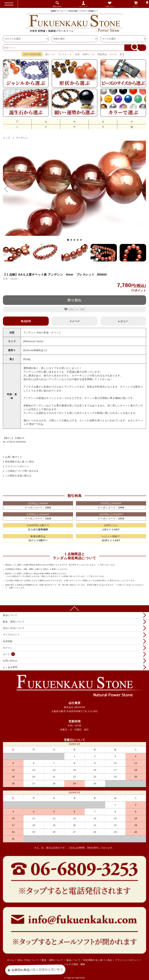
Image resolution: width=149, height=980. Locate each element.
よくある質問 (10, 667)
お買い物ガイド (13, 457)
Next (141, 189)
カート (141, 4)
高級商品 (102, 54)
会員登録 (7, 641)
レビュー (123, 321)
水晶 (77, 54)
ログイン (7, 647)
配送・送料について (13, 621)
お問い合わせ (10, 660)
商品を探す (57, 6)
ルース (113, 54)
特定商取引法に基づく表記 (19, 461)
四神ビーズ (89, 54)
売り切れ (74, 300)
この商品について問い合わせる (22, 471)
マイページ (83, 6)
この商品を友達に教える (18, 475)
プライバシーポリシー (17, 466)
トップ (6, 137)
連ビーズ (50, 54)
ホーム (10, 960)
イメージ (74, 321)
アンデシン (22, 137)
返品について (10, 615)
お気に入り (109, 6)
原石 (122, 54)
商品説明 (26, 321)
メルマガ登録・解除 (74, 964)
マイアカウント (11, 634)
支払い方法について (13, 628)
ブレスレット (65, 54)
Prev (8, 189)
